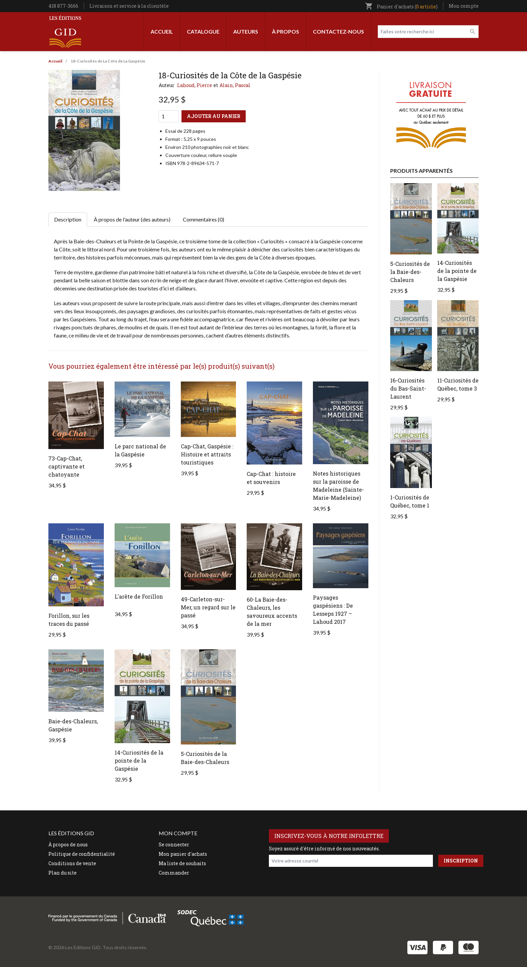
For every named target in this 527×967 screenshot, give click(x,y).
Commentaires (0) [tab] (203, 219)
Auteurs (245, 31)
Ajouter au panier (213, 116)
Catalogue (203, 31)
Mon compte (464, 6)
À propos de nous (68, 844)
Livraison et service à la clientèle (129, 6)
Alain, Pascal (234, 85)
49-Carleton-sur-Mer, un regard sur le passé (208, 607)
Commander (174, 873)
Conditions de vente (72, 863)
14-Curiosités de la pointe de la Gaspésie (139, 760)
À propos (285, 31)
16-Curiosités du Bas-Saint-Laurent (408, 388)
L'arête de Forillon (139, 596)
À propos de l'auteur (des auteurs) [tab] (132, 219)
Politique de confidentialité (81, 854)
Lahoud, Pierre (194, 85)
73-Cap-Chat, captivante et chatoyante (66, 466)
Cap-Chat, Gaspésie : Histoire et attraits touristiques (207, 454)
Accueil (162, 31)
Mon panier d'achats (183, 854)
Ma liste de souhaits (182, 863)
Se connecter (174, 844)
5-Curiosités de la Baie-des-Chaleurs (410, 271)
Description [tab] (67, 219)
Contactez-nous (338, 31)
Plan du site (62, 873)
